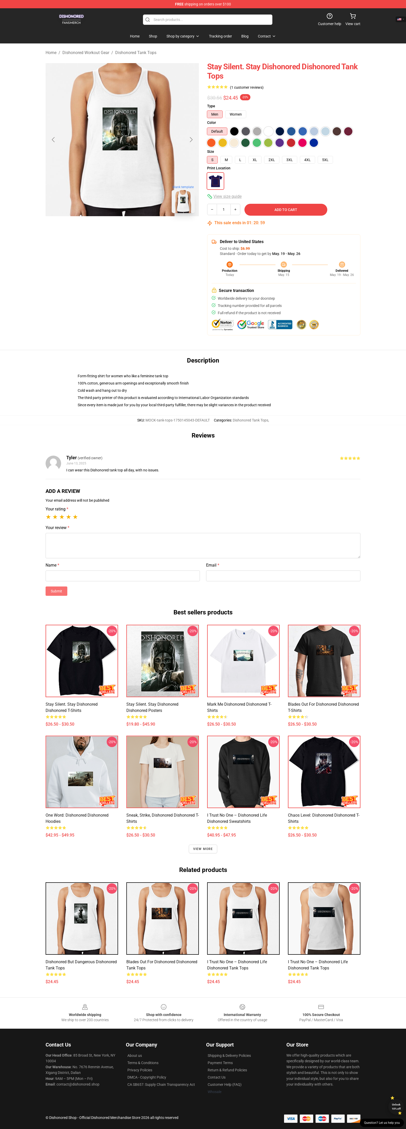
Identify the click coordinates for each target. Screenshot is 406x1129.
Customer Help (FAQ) (225, 1084)
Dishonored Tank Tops (135, 52)
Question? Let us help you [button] (382, 1123)
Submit (56, 591)
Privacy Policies (139, 1070)
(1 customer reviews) (247, 87)
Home (51, 52)
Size (210, 151)
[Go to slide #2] (135, 228)
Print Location (218, 168)
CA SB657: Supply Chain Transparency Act (161, 1084)
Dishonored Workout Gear (85, 52)
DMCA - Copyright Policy (146, 1077)
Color (211, 123)
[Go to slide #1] (108, 228)
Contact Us (217, 1077)
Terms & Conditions (142, 1063)
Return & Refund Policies (227, 1070)
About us (134, 1055)
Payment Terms (220, 1063)
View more (203, 849)
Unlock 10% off (396, 1106)
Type (211, 106)
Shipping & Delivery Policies (229, 1055)
